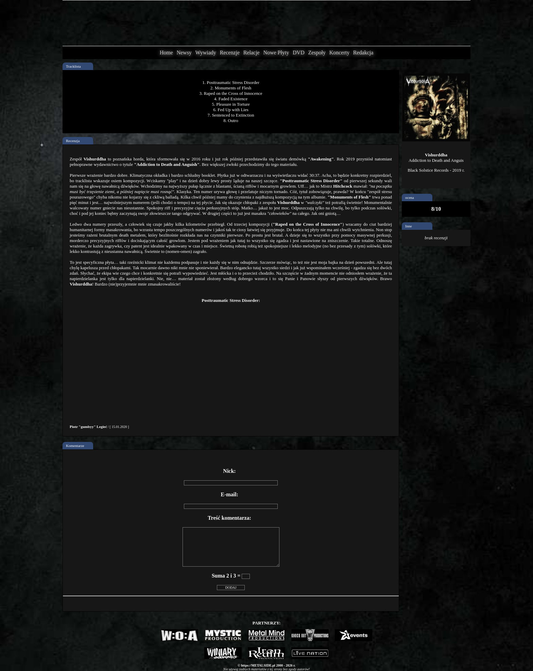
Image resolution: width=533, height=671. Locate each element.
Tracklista (73, 66)
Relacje (251, 52)
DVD (299, 52)
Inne (408, 226)
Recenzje (230, 52)
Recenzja (73, 141)
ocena (409, 197)
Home (166, 52)
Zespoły (317, 52)
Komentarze (75, 446)
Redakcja (363, 52)
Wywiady (205, 52)
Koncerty (339, 52)
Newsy (183, 52)
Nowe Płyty (276, 52)
